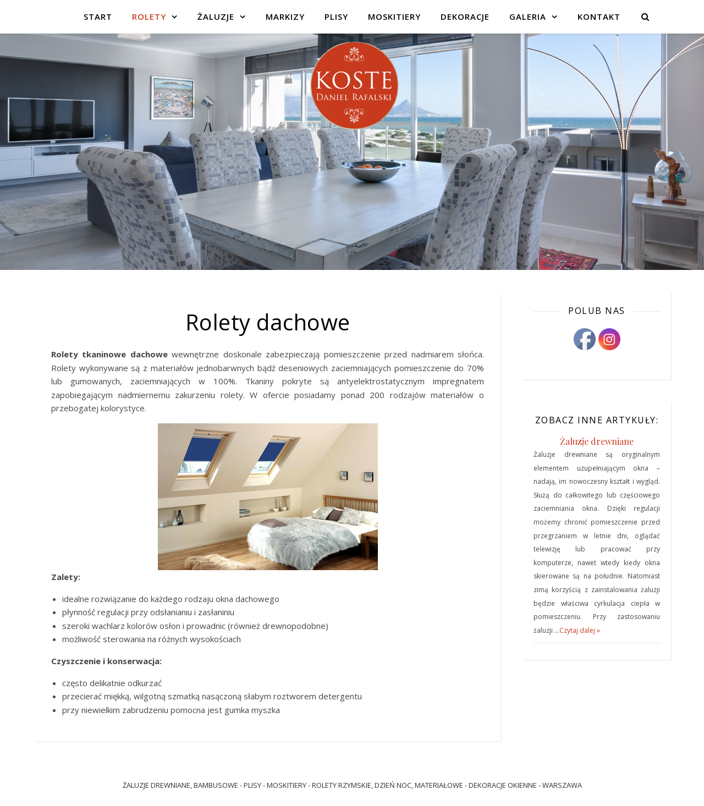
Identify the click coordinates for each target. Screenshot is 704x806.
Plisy (336, 16)
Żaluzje (215, 16)
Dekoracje (465, 16)
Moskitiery (394, 16)
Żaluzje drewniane (597, 441)
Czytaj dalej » (579, 630)
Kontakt (599, 16)
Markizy (285, 16)
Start (98, 16)
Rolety (149, 16)
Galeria (527, 16)
